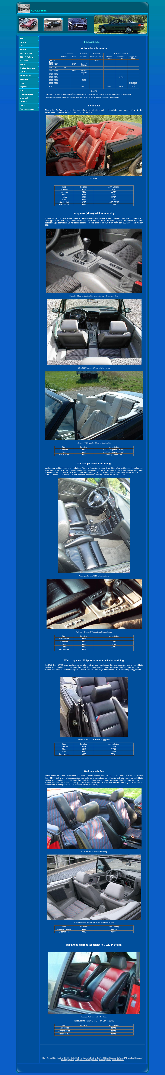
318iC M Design (70, 1058)
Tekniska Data (129, 1058)
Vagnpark (70, 1060)
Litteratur (102, 1060)
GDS (76, 1060)
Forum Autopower (118, 1060)
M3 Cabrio (92, 1058)
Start (44, 1058)
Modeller (61, 1058)
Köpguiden (139, 1058)
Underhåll (95, 1060)
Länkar (108, 1060)
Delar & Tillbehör (85, 1060)
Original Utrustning (110, 1058)
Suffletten (120, 1058)
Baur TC (99, 1058)
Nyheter (50, 1058)
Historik (63, 1060)
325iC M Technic (82, 1058)
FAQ (55, 1058)
